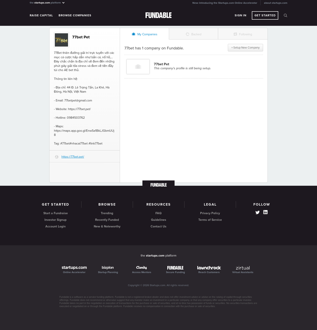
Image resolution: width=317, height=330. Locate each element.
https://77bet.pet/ (72, 157)
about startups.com (275, 2)
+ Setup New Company (245, 47)
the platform (47, 2)
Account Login (55, 226)
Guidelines (158, 220)
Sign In (240, 15)
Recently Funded (107, 220)
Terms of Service (210, 220)
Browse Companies (75, 15)
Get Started (265, 15)
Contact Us (158, 226)
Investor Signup (55, 220)
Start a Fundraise (55, 213)
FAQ (158, 213)
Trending (107, 213)
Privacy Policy (210, 213)
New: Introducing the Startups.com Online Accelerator (224, 2)
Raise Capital (41, 15)
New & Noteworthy (107, 226)
